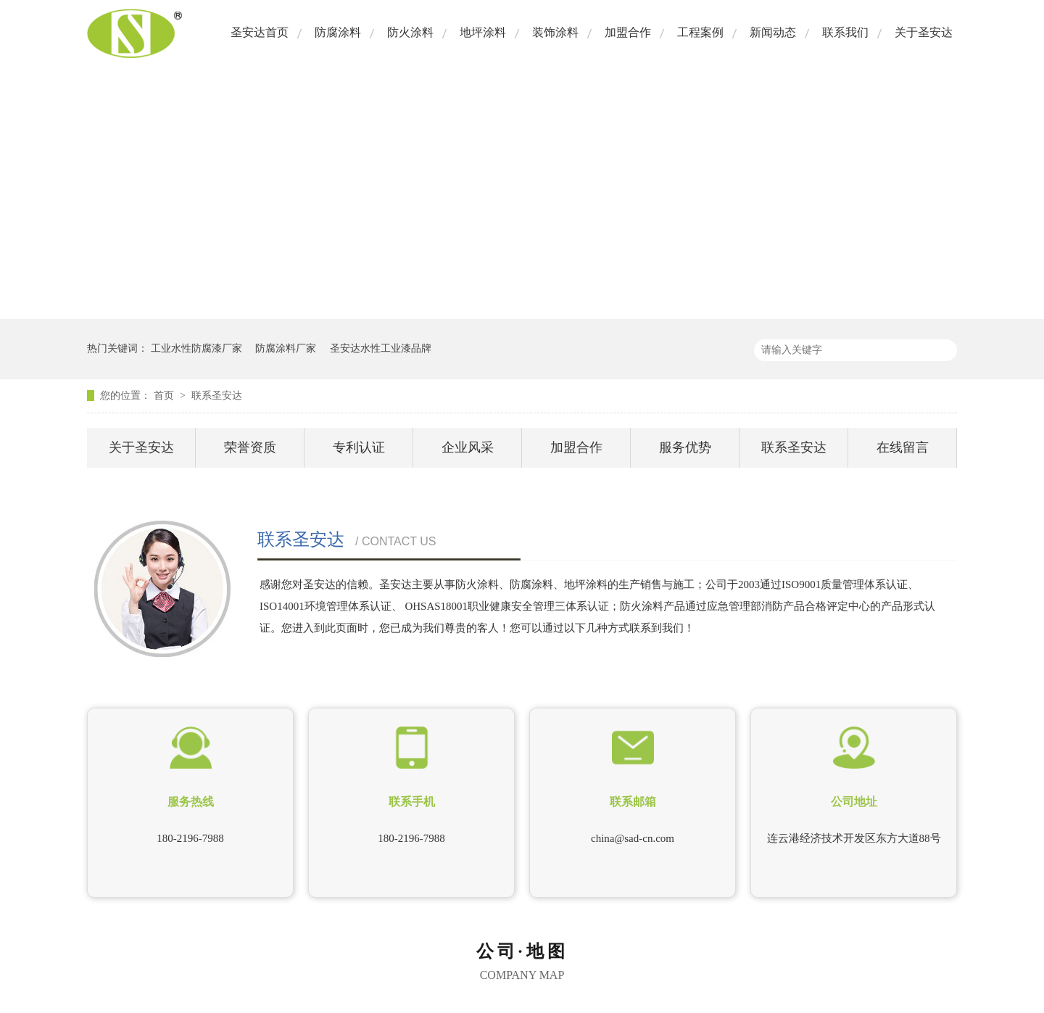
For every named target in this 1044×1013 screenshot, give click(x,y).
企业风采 (468, 447)
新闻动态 (773, 32)
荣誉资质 (250, 447)
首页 (165, 395)
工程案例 (700, 32)
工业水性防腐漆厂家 (196, 348)
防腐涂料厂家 (285, 348)
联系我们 (845, 32)
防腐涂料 (338, 32)
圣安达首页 (260, 32)
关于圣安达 (924, 32)
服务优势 (685, 447)
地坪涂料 (483, 32)
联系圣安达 (216, 395)
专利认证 (359, 447)
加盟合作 (628, 32)
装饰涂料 (555, 32)
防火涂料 (410, 32)
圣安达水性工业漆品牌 (380, 348)
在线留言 (903, 447)
